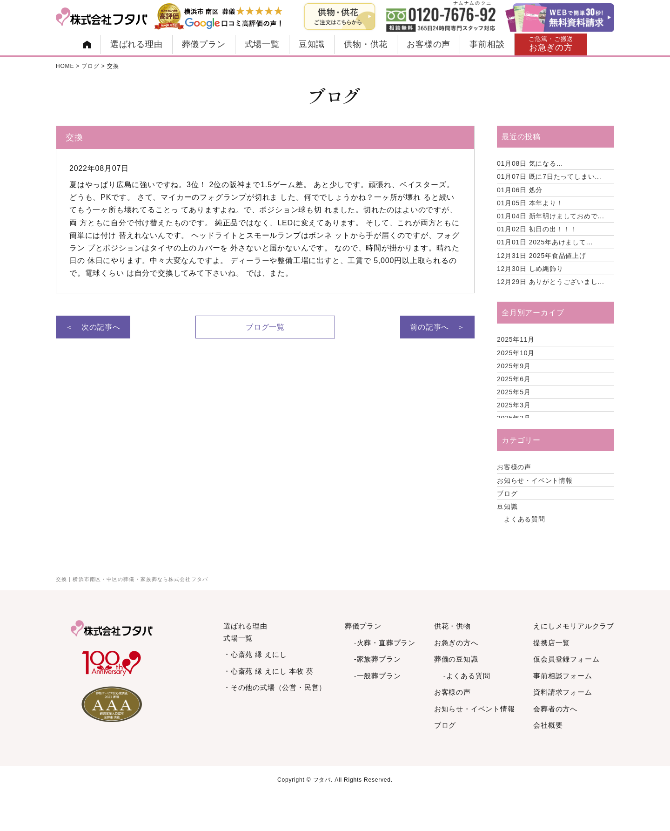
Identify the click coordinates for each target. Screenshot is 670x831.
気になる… (530, 163)
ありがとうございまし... (550, 281)
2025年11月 (516, 339)
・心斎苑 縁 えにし (255, 654)
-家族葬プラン (377, 659)
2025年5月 (514, 392)
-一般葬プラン (377, 676)
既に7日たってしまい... (549, 176)
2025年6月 (514, 379)
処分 (520, 190)
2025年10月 (516, 353)
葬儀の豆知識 (456, 659)
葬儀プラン (204, 44)
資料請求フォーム (562, 692)
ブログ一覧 (265, 327)
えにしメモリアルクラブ (573, 626)
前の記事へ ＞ (437, 327)
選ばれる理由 (136, 44)
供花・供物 (452, 626)
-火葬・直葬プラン (384, 643)
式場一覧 (262, 44)
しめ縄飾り (530, 268)
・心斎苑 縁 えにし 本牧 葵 (268, 671)
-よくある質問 (466, 676)
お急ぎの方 (551, 44)
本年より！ (530, 203)
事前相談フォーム (562, 676)
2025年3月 (514, 405)
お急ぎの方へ (456, 643)
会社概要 (548, 725)
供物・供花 (366, 44)
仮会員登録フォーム (566, 659)
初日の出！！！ (537, 229)
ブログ (507, 493)
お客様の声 (428, 44)
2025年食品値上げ (541, 255)
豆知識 (312, 44)
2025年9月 (514, 366)
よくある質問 (524, 519)
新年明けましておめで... (550, 216)
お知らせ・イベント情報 (535, 480)
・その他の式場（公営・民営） (274, 687)
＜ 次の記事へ (93, 327)
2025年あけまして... (545, 242)
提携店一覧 (551, 643)
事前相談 (486, 44)
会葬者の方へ (555, 709)
